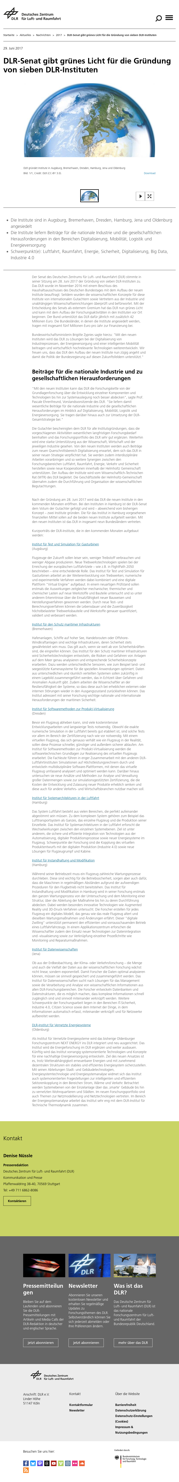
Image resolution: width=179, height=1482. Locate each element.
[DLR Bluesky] (33, 1465)
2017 (59, 35)
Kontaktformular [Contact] (81, 1405)
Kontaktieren (17, 1201)
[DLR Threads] (46, 1465)
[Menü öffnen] (169, 16)
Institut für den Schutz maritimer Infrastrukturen (66, 624)
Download (149, 173)
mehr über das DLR (133, 1343)
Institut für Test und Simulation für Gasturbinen (65, 544)
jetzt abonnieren (41, 1343)
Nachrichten (43, 35)
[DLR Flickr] (75, 1465)
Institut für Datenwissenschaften (55, 949)
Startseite (8, 35)
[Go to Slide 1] (89, 195)
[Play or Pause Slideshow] (140, 196)
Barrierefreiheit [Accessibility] (125, 1405)
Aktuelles (25, 35)
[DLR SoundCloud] (82, 1465)
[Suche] (158, 18)
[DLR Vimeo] (61, 1465)
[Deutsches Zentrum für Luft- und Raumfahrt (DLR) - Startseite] (33, 15)
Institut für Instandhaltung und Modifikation (63, 860)
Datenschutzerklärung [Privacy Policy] (130, 1410)
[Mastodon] (40, 1465)
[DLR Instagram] (68, 1465)
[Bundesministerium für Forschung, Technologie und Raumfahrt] (132, 1471)
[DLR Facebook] (26, 1465)
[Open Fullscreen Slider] (149, 196)
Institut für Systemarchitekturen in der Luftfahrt (65, 798)
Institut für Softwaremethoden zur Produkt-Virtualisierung (73, 709)
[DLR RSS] (26, 1472)
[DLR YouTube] (54, 1465)
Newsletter (76, 1410)
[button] (89, 136)
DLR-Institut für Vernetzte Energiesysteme (61, 1025)
